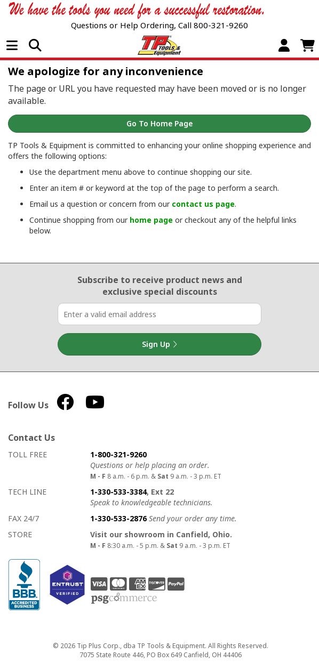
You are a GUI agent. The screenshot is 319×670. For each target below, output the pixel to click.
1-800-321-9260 (118, 454)
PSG (124, 599)
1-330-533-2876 (118, 518)
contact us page (203, 204)
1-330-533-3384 (118, 492)
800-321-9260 (221, 25)
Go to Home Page (159, 123)
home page (151, 220)
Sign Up (159, 344)
